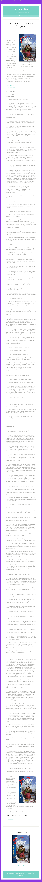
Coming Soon (18, 15)
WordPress (19, 875)
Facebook (32, 15)
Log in (23, 875)
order (22, 865)
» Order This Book (10, 87)
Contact (27, 15)
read (19, 865)
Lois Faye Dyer (21, 9)
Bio (23, 15)
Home (9, 15)
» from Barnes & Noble (11, 821)
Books (13, 15)
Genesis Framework (30, 873)
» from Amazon (9, 819)
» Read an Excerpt (10, 85)
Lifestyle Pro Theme (20, 873)
